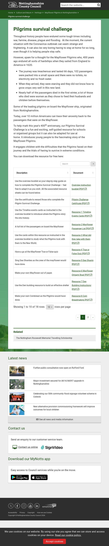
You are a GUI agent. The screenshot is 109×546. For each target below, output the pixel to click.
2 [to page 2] (88, 317)
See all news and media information (54, 419)
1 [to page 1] (82, 317)
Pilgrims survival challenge (19, 16)
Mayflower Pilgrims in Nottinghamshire (62, 12)
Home (11, 12)
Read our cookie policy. (68, 535)
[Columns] (93, 163)
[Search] (75, 163)
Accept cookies (54, 541)
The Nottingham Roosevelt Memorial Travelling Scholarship (44, 338)
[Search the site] (99, 5)
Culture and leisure (24, 12)
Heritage (39, 12)
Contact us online (25, 447)
